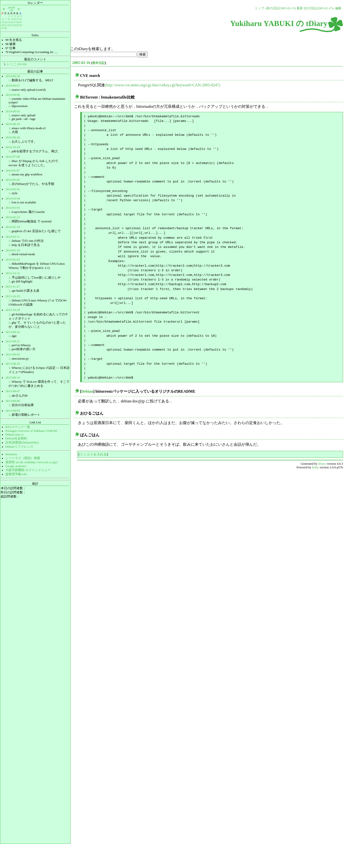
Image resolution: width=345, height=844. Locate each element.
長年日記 (98, 63)
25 (17, 25)
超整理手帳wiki (16, 474)
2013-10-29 (12, 296)
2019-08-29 (12, 124)
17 (14, 22)
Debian (87, 391)
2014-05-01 (12, 189)
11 (17, 19)
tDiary (322, 463)
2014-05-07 (12, 170)
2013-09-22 (12, 332)
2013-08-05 (12, 410)
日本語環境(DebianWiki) (21, 442)
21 (5, 25)
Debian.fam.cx (14, 434)
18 (17, 22)
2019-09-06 (12, 95)
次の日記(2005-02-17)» (319, 8)
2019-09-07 (12, 85)
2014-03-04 (12, 198)
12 (20, 19)
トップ (259, 8)
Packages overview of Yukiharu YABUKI (31, 431)
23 (11, 25)
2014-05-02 (12, 180)
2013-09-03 (12, 354)
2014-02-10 (12, 250)
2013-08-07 (12, 391)
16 (11, 22)
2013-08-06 (12, 401)
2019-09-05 (12, 111)
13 (2, 22)
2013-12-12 (12, 273)
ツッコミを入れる (93, 454)
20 (2, 25)
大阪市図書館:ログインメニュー (28, 470)
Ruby (315, 467)
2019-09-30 (12, 76)
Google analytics (15, 466)
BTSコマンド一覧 (17, 427)
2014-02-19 (12, 227)
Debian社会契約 (16, 438)
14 (5, 22)
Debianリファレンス (19, 446)
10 (14, 19)
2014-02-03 (12, 259)
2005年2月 (11, 8)
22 (8, 25)
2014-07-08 (12, 156)
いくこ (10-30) (17, 64)
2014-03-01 (12, 207)
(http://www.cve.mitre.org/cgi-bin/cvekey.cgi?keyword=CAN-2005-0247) (162, 85)
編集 (338, 8)
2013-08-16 (12, 377)
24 (14, 25)
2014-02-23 (12, 217)
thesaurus (11, 454)
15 (8, 22)
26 (20, 25)
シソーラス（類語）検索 (22, 458)
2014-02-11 (12, 236)
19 (20, 22)
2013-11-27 (12, 286)
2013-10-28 (12, 310)
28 (5, 28)
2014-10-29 (12, 147)
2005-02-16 (81, 63)
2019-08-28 (12, 137)
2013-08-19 (12, 363)
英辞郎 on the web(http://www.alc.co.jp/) (31, 462)
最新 (300, 8)
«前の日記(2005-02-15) (280, 8)
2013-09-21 (12, 341)
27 (2, 28)
